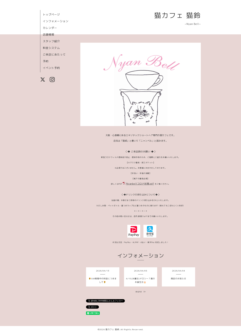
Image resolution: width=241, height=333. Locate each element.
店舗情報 (48, 34)
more (141, 291)
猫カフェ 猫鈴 (177, 15)
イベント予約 (51, 68)
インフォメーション (55, 21)
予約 (46, 61)
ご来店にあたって (54, 54)
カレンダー (50, 28)
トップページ (51, 14)
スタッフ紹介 (51, 41)
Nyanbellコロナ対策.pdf (140, 183)
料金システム (51, 48)
